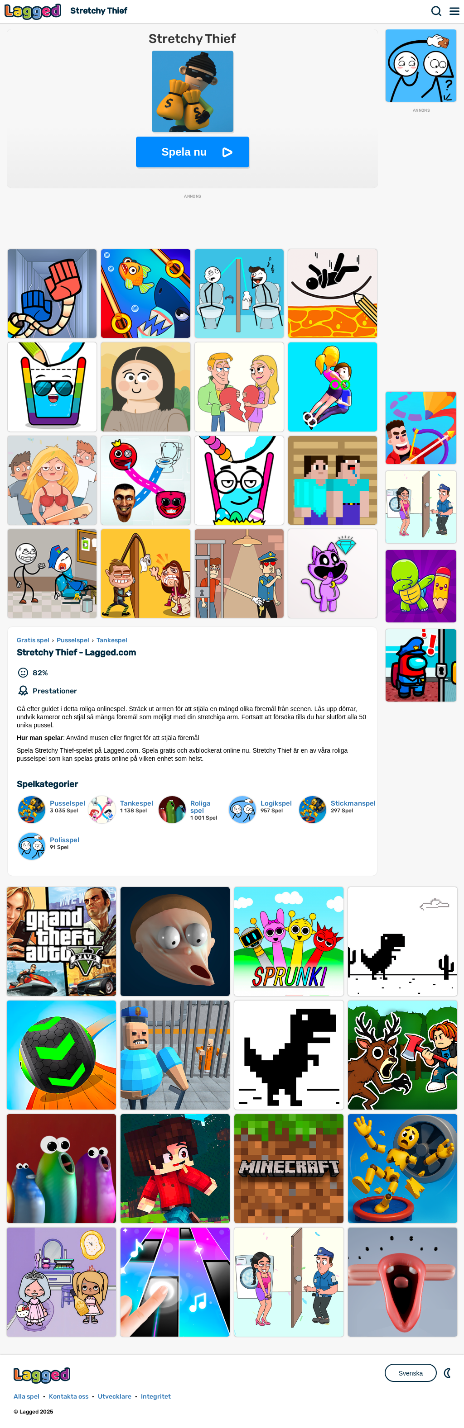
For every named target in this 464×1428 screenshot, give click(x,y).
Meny (455, 11)
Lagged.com (43, 1375)
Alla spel (26, 1396)
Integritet (156, 1396)
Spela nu (184, 152)
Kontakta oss (68, 1396)
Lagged (34, 11)
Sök (437, 11)
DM (448, 1373)
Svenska (411, 1373)
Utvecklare (114, 1396)
